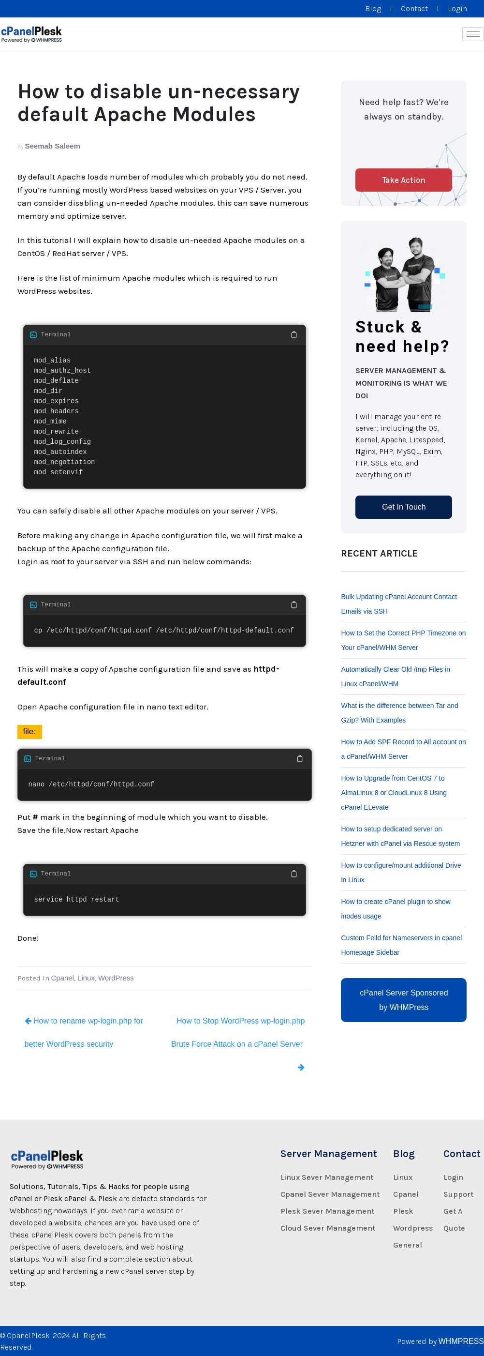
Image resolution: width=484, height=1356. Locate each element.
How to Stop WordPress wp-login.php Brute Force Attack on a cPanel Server (238, 1044)
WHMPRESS (461, 1341)
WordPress (116, 978)
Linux (86, 978)
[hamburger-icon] (473, 34)
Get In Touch (403, 507)
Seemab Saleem (52, 146)
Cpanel (62, 978)
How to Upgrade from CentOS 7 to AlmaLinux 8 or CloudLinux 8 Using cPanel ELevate (394, 792)
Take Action (403, 180)
